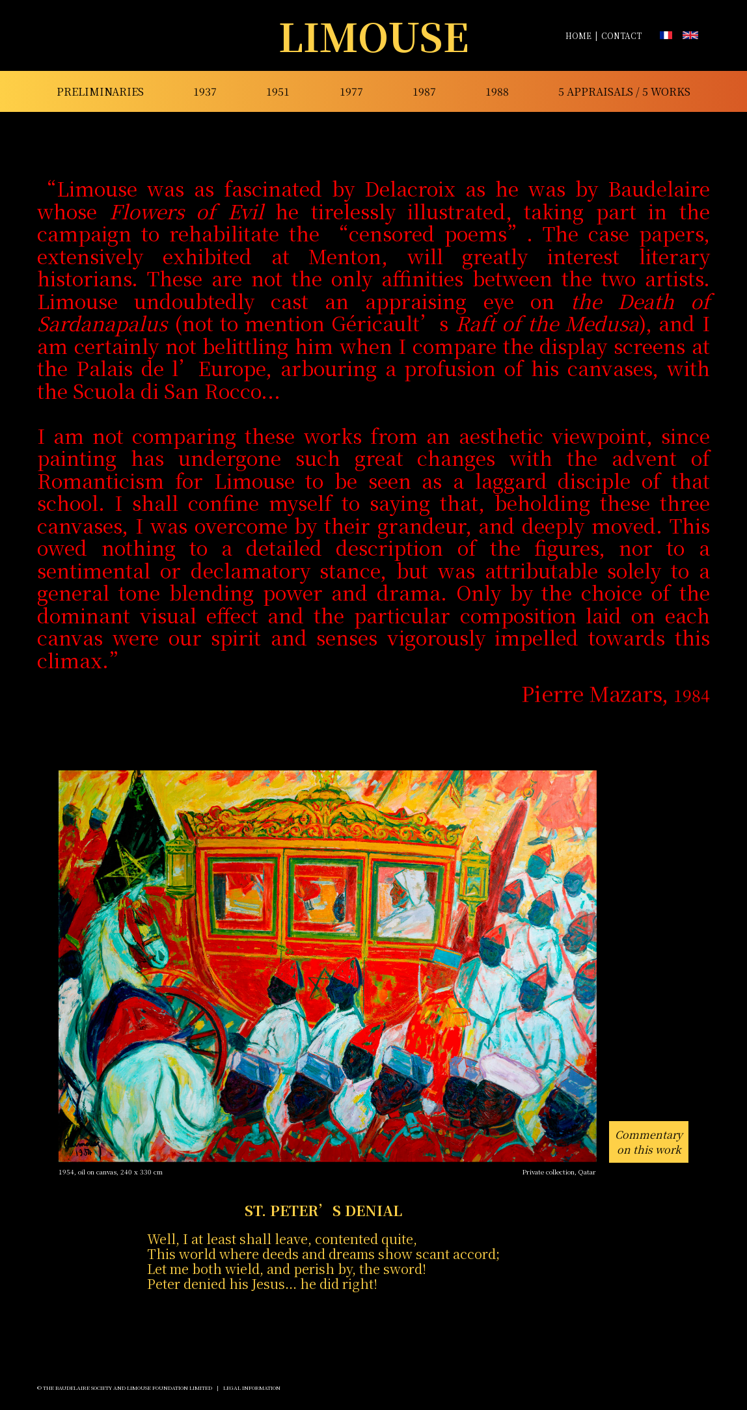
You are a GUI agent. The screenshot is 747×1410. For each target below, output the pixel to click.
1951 (278, 91)
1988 (497, 91)
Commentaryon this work (649, 1142)
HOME (578, 35)
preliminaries (100, 91)
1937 (205, 91)
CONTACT (621, 35)
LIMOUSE (373, 35)
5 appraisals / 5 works (624, 91)
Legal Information (251, 1387)
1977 (351, 91)
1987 (424, 91)
